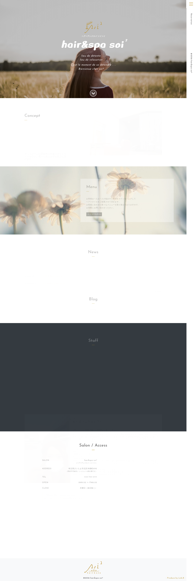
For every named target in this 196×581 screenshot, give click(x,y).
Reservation (191, 19)
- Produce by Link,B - (176, 578)
